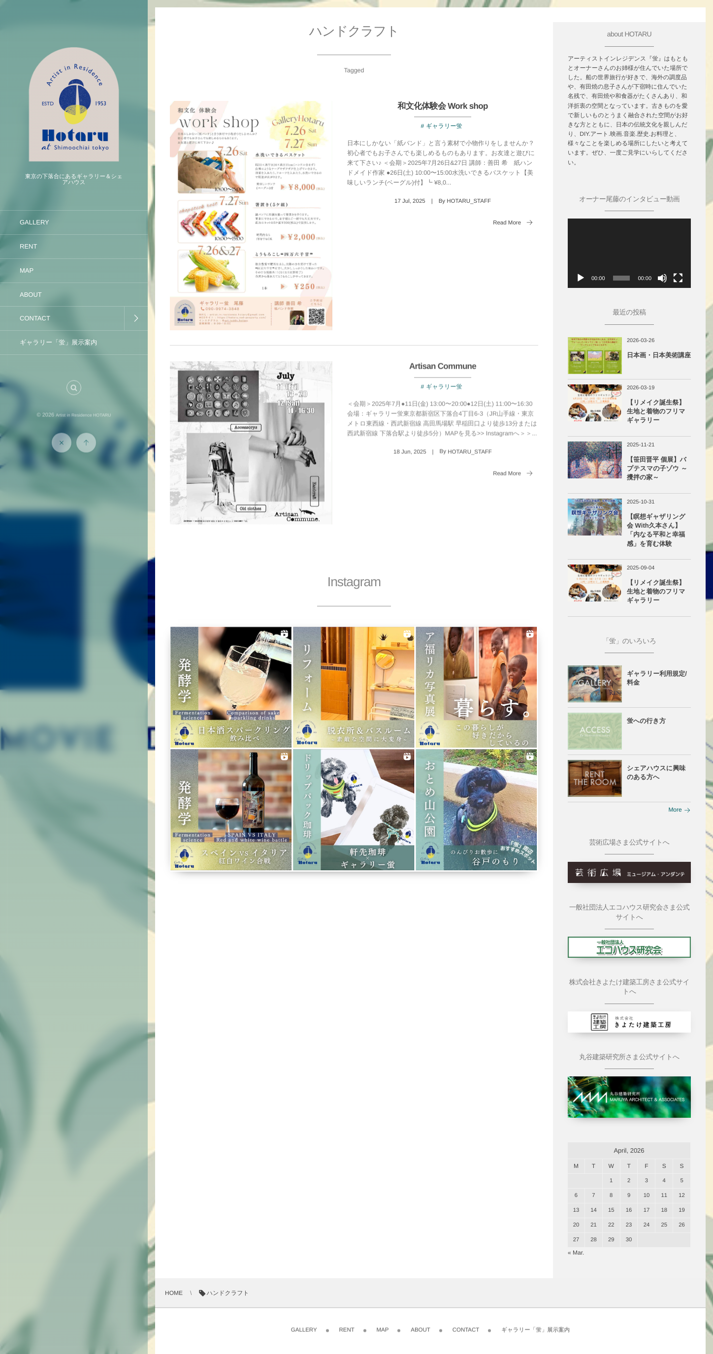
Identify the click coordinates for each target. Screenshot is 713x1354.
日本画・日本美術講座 (659, 355)
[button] (74, 395)
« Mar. (576, 1252)
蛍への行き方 (646, 720)
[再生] (580, 278)
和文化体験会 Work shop (442, 106)
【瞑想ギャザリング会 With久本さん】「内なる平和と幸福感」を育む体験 (656, 530)
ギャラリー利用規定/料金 (657, 678)
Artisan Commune (442, 374)
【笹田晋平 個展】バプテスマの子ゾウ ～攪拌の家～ (657, 468)
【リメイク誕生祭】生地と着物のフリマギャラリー (656, 411)
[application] (629, 253)
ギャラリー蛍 (444, 126)
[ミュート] (662, 278)
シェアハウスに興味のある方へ (656, 772)
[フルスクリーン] (678, 278)
